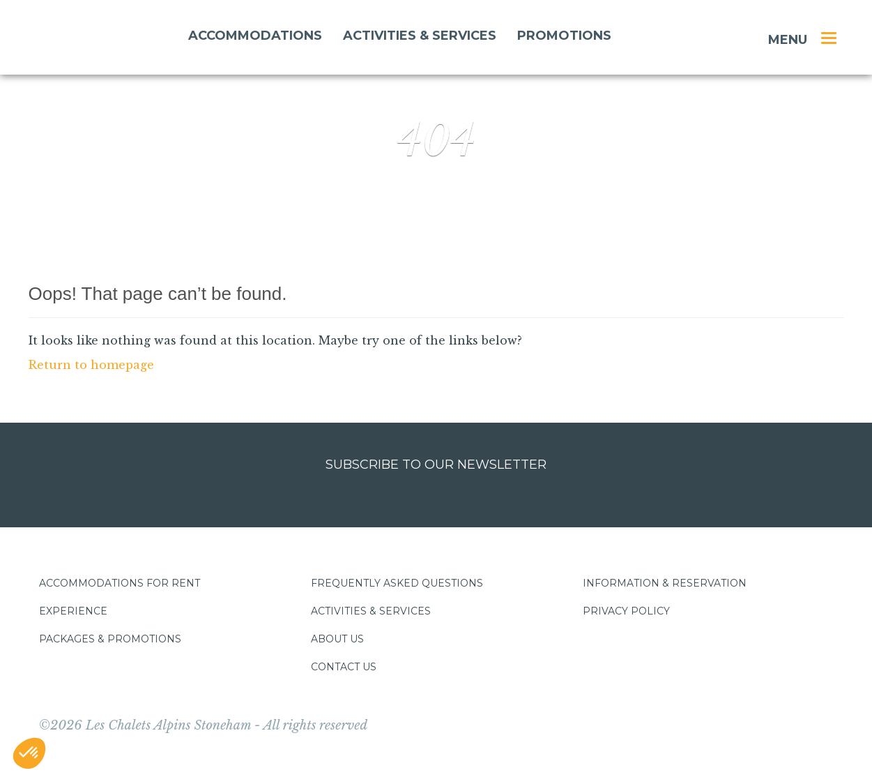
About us (337, 639)
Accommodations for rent (119, 583)
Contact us (343, 667)
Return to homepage (91, 365)
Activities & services (419, 35)
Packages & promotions (110, 639)
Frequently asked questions (397, 583)
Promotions (564, 35)
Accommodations (255, 35)
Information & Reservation (665, 583)
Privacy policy (626, 611)
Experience (73, 611)
